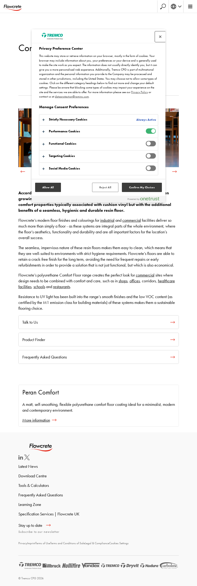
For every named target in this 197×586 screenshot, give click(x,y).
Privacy (22, 543)
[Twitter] (27, 458)
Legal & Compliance (97, 543)
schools (39, 286)
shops (123, 280)
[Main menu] (190, 6)
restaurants (61, 286)
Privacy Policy (139, 92)
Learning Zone (29, 504)
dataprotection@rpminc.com (72, 96)
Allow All (48, 187)
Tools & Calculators (33, 485)
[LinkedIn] (20, 458)
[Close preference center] (160, 37)
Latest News (28, 466)
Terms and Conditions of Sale (67, 543)
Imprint (31, 543)
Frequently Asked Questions (40, 495)
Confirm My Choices (142, 187)
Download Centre (32, 476)
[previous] (22, 171)
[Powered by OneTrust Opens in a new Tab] (145, 200)
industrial (107, 220)
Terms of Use (42, 543)
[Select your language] (176, 6)
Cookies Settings (119, 543)
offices (135, 280)
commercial (131, 220)
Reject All (105, 187)
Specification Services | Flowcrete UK (48, 514)
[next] (174, 171)
